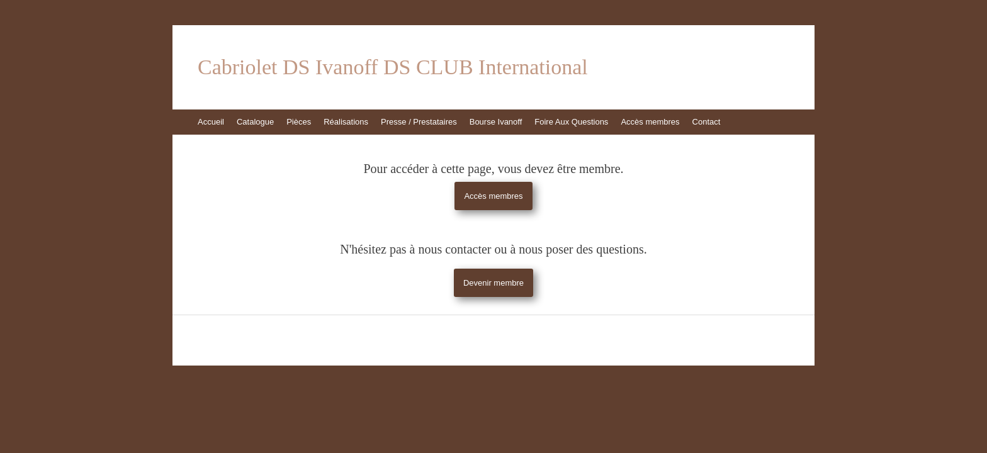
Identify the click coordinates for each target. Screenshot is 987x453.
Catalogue (255, 121)
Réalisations (346, 121)
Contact (706, 121)
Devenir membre (493, 283)
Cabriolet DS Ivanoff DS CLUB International (393, 67)
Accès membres (650, 121)
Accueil (211, 121)
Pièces (298, 121)
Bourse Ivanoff (496, 121)
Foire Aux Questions (571, 121)
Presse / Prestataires (419, 121)
